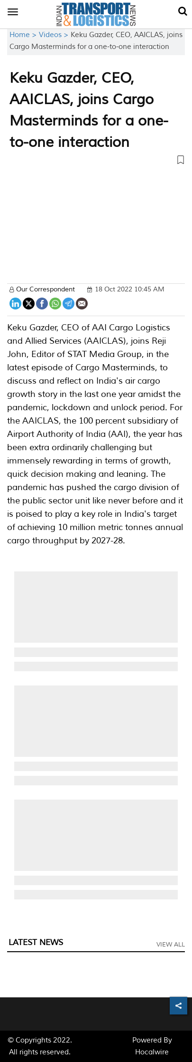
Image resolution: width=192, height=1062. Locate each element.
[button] (96, 161)
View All (170, 944)
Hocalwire (152, 1052)
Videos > (55, 34)
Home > (24, 34)
